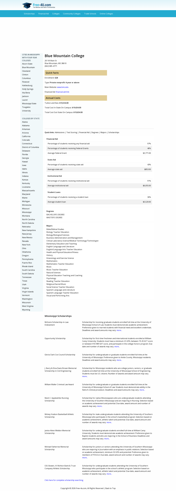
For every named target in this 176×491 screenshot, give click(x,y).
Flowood (25, 82)
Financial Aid (43, 13)
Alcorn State (27, 64)
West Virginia (27, 306)
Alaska (25, 122)
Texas (24, 281)
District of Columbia (30, 147)
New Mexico (27, 237)
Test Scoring (71, 132)
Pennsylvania (27, 259)
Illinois (25, 172)
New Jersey (27, 234)
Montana (26, 216)
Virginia (25, 288)
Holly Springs (27, 89)
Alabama (25, 125)
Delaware (26, 151)
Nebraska (26, 226)
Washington (27, 299)
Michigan (26, 201)
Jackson (25, 96)
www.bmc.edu (62, 87)
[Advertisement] (88, 35)
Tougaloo (26, 107)
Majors (103, 132)
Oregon (25, 255)
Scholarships (29, 13)
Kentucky (26, 183)
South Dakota (28, 273)
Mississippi (26, 212)
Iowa (24, 165)
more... (119, 330)
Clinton (25, 74)
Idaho (24, 169)
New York (26, 244)
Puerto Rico (27, 263)
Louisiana (26, 187)
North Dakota (28, 223)
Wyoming (26, 309)
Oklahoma (26, 252)
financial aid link (62, 92)
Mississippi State (29, 103)
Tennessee (26, 277)
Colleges (56, 13)
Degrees (95, 132)
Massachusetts (28, 190)
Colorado (26, 140)
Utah (24, 284)
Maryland (26, 194)
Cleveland (26, 71)
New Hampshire (29, 230)
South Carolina (28, 270)
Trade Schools (90, 13)
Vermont (26, 295)
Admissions (59, 132)
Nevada (25, 241)
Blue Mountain (28, 67)
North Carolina (28, 219)
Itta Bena (26, 92)
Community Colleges (72, 13)
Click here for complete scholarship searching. (64, 480)
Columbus (26, 78)
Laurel (25, 100)
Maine (24, 198)
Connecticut (27, 143)
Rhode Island (27, 266)
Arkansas (26, 129)
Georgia (25, 158)
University (26, 110)
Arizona (25, 132)
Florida (25, 154)
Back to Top (110, 488)
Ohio (24, 248)
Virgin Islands (28, 291)
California (26, 136)
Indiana (25, 176)
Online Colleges (106, 13)
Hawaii (25, 161)
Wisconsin (26, 302)
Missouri (26, 208)
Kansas (25, 179)
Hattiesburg (27, 85)
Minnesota (26, 205)
